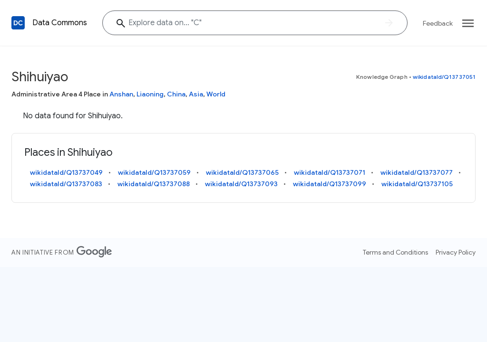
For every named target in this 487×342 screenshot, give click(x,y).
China (176, 94)
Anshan (121, 94)
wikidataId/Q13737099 (329, 184)
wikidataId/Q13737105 (417, 184)
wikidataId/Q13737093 (241, 184)
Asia (196, 94)
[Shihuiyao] (254, 23)
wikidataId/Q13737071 (329, 172)
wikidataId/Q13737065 (242, 172)
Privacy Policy (456, 252)
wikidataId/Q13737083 (66, 184)
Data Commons (59, 23)
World (215, 94)
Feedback (438, 23)
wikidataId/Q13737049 (66, 172)
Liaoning (150, 94)
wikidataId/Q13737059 (154, 172)
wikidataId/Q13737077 (416, 172)
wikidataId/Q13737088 (153, 184)
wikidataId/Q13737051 (444, 76)
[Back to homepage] (18, 22)
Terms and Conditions (395, 252)
